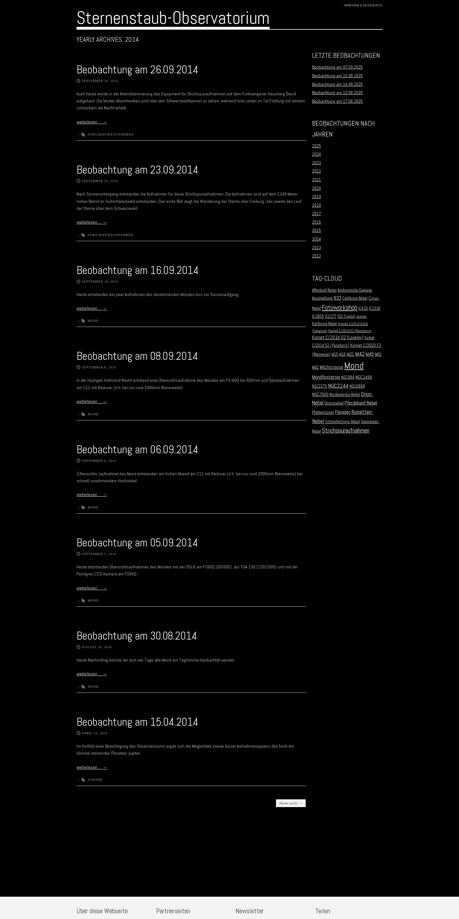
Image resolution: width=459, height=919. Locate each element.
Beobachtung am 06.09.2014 (137, 449)
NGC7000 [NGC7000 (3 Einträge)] (320, 394)
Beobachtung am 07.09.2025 (337, 67)
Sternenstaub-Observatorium (173, 17)
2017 (316, 213)
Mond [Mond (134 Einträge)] (354, 365)
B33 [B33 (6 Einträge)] (337, 297)
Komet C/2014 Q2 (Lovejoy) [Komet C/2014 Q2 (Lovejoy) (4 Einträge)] (337, 337)
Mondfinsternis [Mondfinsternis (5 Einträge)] (326, 377)
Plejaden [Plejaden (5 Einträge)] (343, 412)
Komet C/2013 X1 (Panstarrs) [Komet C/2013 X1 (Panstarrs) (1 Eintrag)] (349, 331)
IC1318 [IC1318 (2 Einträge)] (374, 308)
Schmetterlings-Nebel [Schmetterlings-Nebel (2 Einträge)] (342, 421)
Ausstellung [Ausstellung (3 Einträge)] (322, 298)
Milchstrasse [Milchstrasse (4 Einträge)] (331, 367)
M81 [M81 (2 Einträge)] (378, 354)
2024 (316, 154)
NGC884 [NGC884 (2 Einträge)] (347, 377)
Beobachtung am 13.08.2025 (337, 92)
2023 (316, 163)
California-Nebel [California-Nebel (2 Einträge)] (355, 298)
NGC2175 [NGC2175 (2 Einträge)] (319, 386)
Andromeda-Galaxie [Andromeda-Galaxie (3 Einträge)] (355, 290)
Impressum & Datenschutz (363, 5)
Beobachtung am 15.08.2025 (337, 75)
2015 (316, 230)
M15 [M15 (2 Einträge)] (335, 354)
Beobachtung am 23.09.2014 (137, 170)
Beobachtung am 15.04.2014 (137, 722)
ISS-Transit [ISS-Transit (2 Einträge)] (346, 316)
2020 (316, 188)
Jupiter (95, 780)
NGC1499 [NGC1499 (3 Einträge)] (363, 377)
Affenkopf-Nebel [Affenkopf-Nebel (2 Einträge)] (324, 290)
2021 (316, 179)
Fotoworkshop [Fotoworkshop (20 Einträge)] (339, 307)
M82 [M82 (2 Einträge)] (315, 367)
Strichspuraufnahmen (110, 134)
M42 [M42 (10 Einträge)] (360, 353)
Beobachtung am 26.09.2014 (137, 70)
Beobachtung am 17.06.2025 (337, 101)
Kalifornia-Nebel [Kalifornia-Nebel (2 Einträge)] (324, 323)
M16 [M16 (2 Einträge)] (342, 354)
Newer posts (290, 803)
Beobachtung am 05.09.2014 (137, 543)
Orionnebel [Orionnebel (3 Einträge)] (334, 403)
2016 (316, 222)
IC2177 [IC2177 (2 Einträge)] (330, 316)
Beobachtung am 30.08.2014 (136, 636)
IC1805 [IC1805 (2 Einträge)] (318, 316)
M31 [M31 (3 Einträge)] (350, 354)
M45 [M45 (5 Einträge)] (370, 354)
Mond (93, 320)
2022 (316, 171)
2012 (316, 256)
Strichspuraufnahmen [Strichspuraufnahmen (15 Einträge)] (345, 430)
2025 (316, 146)
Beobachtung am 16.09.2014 (137, 270)
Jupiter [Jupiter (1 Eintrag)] (361, 317)
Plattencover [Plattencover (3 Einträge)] (323, 412)
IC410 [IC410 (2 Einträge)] (363, 308)
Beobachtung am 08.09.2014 (137, 356)
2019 (316, 196)
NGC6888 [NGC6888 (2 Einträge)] (357, 386)
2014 (316, 239)
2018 (316, 205)
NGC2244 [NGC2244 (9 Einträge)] (338, 385)
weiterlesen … (91, 122)
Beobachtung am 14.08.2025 (337, 84)
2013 (316, 247)
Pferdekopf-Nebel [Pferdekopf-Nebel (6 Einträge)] (361, 402)
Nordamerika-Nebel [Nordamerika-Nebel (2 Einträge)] (345, 394)
